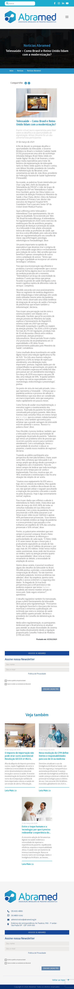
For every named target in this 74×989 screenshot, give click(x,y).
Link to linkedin (63, 3)
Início (11, 71)
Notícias (20, 71)
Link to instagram (58, 3)
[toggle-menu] (67, 17)
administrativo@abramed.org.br (23, 920)
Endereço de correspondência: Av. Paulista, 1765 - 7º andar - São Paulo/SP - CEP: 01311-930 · (34, 924)
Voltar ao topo (60, 980)
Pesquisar (7, 3)
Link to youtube (67, 3)
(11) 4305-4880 (17, 911)
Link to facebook (54, 3)
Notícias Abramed (34, 71)
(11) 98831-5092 (17, 916)
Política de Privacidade (37, 674)
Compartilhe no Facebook (29, 83)
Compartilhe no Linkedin (25, 83)
